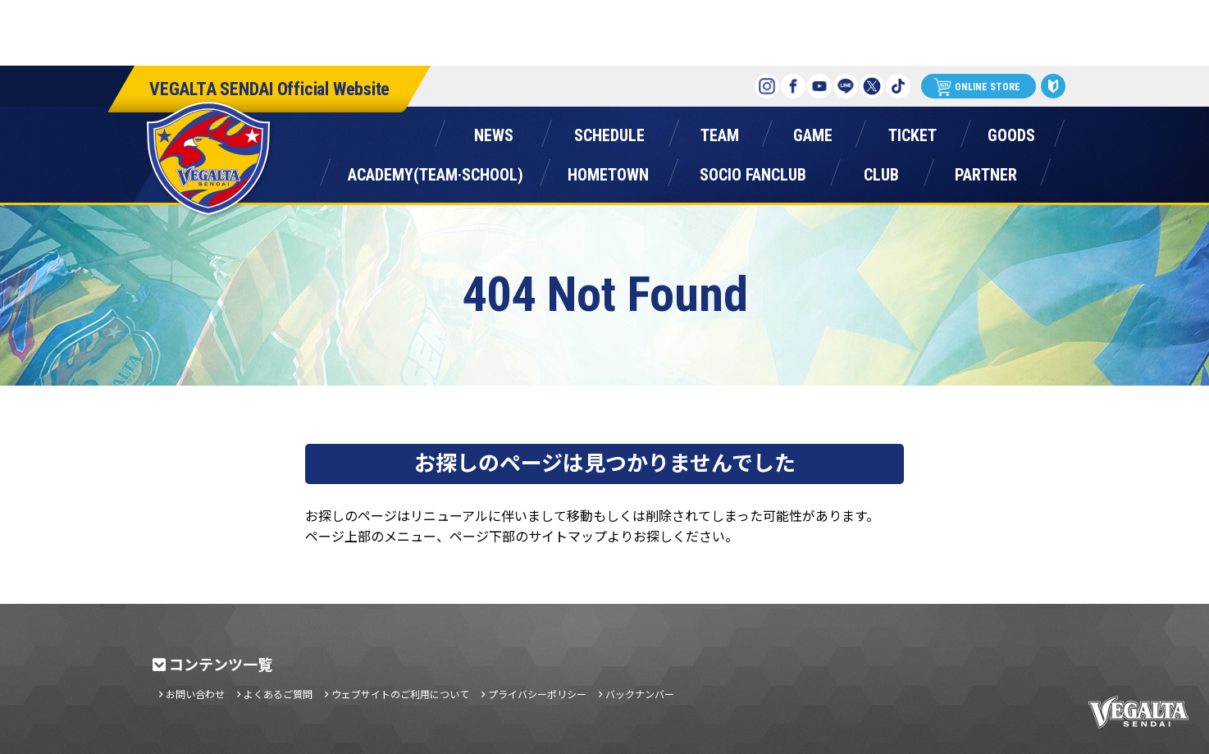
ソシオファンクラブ (753, 171)
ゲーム (813, 131)
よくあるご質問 (278, 694)
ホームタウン (607, 171)
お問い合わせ (195, 694)
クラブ (881, 171)
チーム (719, 131)
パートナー (985, 171)
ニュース (493, 131)
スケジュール (609, 131)
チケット (912, 131)
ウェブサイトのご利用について (400, 694)
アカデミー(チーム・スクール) (435, 171)
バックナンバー (639, 694)
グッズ (1011, 131)
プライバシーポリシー (537, 694)
